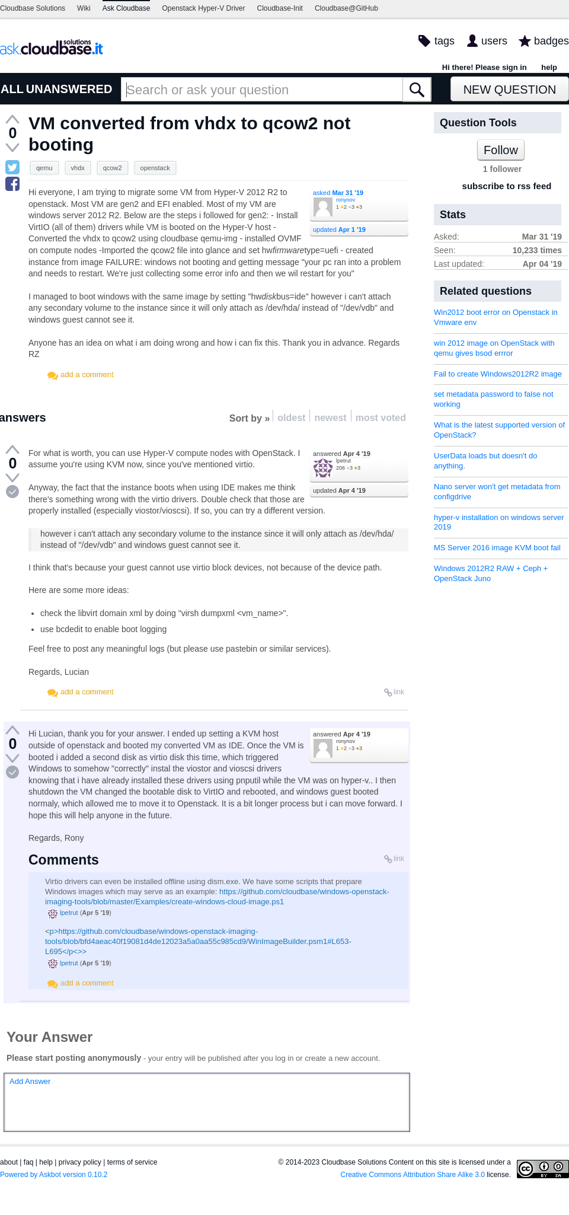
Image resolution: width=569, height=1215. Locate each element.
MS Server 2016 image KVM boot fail (497, 547)
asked (338, 192)
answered (341, 453)
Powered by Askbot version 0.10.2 (53, 1175)
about (9, 1162)
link (399, 692)
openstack (155, 167)
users (494, 41)
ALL (12, 88)
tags (444, 41)
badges (551, 41)
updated (339, 229)
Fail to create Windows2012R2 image (498, 373)
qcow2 (112, 167)
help (549, 67)
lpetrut (343, 461)
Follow (501, 150)
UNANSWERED (69, 88)
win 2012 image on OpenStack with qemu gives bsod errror (494, 348)
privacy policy (80, 1162)
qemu (44, 167)
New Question (510, 89)
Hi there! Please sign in (484, 67)
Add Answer (29, 1081)
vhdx (78, 167)
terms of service (132, 1162)
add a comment (87, 374)
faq (29, 1162)
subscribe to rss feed (507, 186)
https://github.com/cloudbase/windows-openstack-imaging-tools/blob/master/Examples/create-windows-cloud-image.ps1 (217, 896)
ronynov (345, 200)
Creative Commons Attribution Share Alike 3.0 (413, 1175)
